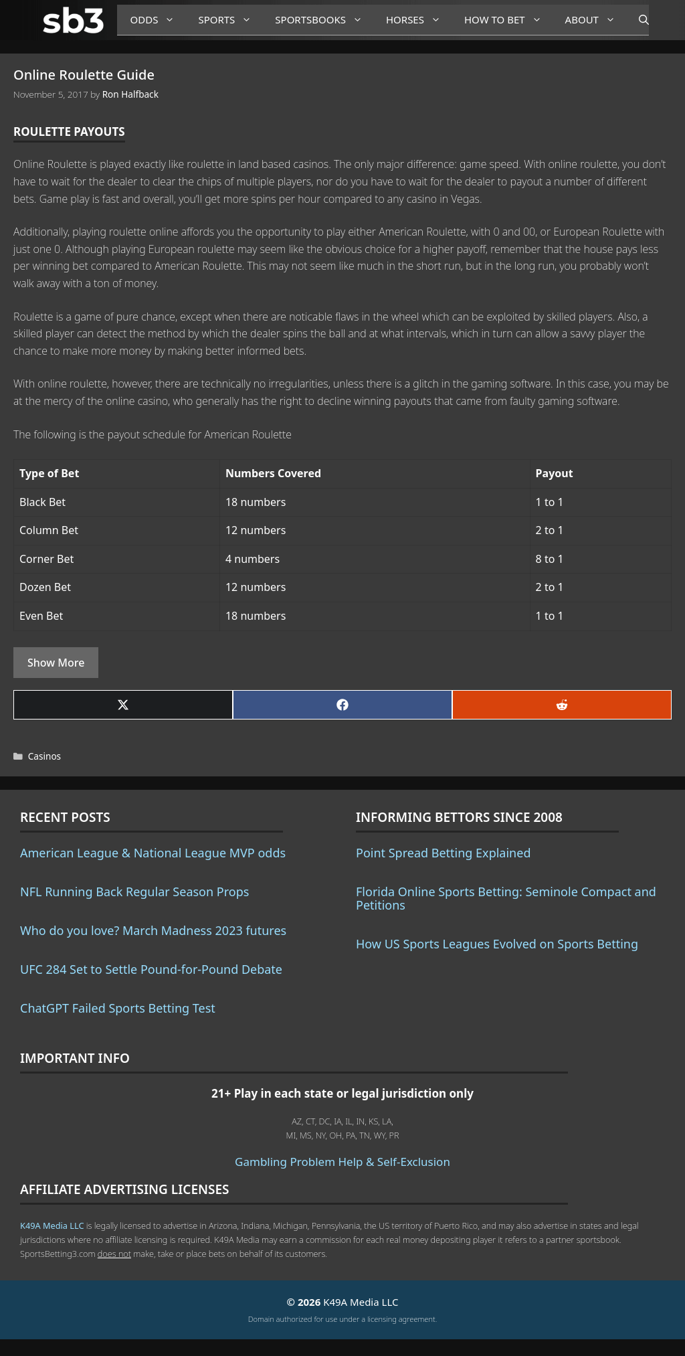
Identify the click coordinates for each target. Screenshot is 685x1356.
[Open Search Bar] (637, 20)
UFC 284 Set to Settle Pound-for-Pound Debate (151, 969)
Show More (55, 662)
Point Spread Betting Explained (443, 853)
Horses (418, 19)
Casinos (44, 756)
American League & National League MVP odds (153, 853)
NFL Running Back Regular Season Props (134, 891)
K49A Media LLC (52, 1225)
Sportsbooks (324, 19)
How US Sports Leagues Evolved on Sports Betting (497, 944)
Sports (230, 19)
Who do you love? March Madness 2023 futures (153, 930)
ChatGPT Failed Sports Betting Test (117, 1008)
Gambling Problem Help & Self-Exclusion (342, 1161)
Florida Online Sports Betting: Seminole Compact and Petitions (506, 898)
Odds (157, 19)
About (595, 19)
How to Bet (508, 19)
